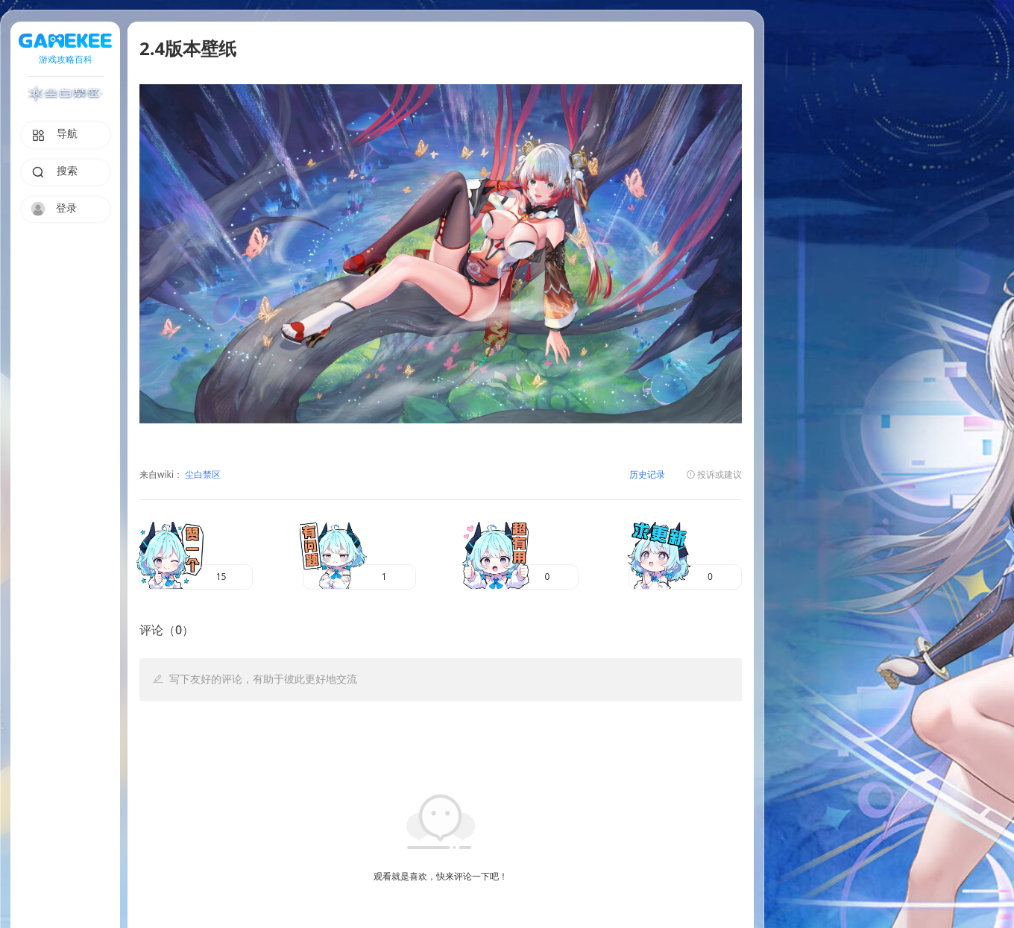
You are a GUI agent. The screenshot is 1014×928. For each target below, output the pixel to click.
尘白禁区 (202, 475)
